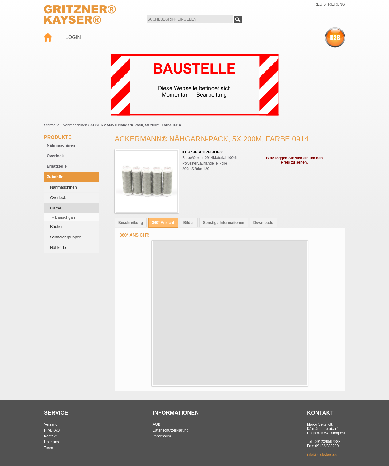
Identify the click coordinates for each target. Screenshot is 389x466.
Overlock (55, 155)
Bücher (56, 226)
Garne (55, 208)
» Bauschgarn (64, 217)
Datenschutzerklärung (171, 430)
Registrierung (329, 4)
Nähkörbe (58, 247)
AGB (156, 424)
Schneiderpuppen (65, 237)
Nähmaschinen (75, 125)
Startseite (52, 125)
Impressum (162, 436)
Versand (50, 424)
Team (48, 448)
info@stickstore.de (322, 454)
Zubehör (55, 176)
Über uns (51, 442)
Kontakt (50, 436)
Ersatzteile (57, 166)
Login (73, 37)
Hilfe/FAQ (52, 430)
